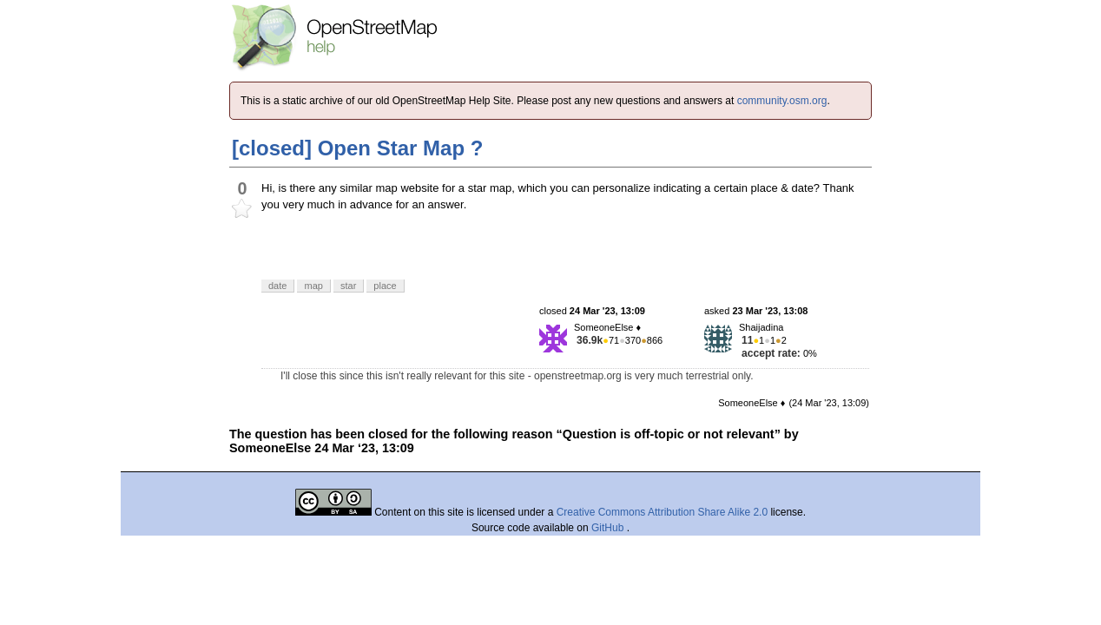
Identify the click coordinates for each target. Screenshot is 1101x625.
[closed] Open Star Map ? (357, 148)
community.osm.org (782, 101)
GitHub (609, 528)
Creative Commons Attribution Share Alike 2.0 (662, 512)
